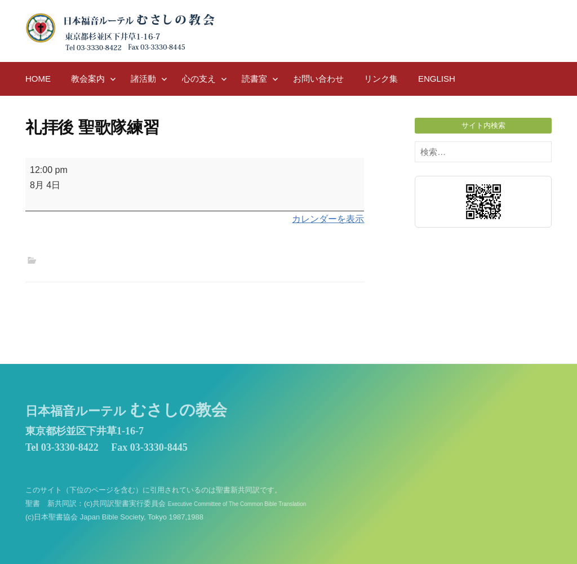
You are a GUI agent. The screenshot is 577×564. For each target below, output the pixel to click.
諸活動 (143, 78)
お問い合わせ (318, 78)
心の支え (199, 78)
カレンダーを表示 (328, 219)
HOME (38, 78)
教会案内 (88, 78)
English (436, 78)
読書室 (254, 78)
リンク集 (381, 78)
